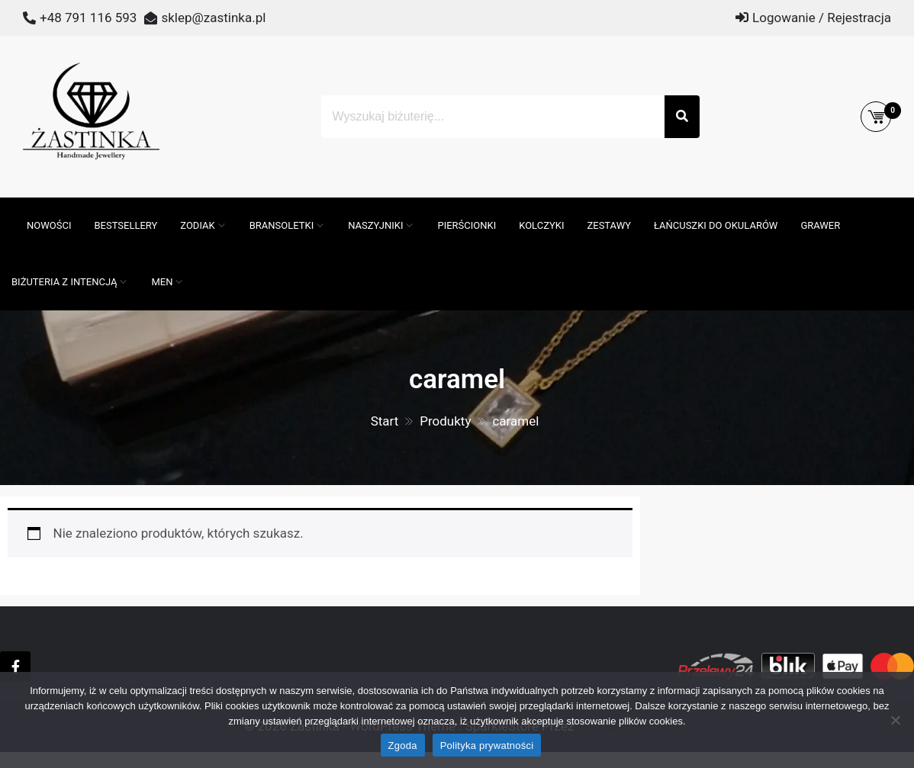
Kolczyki (541, 225)
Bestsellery (125, 225)
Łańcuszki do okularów (715, 225)
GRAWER (820, 225)
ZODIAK (197, 225)
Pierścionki (466, 225)
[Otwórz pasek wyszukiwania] (7, 205)
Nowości (49, 225)
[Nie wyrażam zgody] (895, 720)
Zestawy (609, 225)
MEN (161, 282)
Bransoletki (281, 225)
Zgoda (402, 745)
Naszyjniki (375, 225)
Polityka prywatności (487, 745)
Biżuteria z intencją (64, 282)
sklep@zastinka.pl (213, 17)
